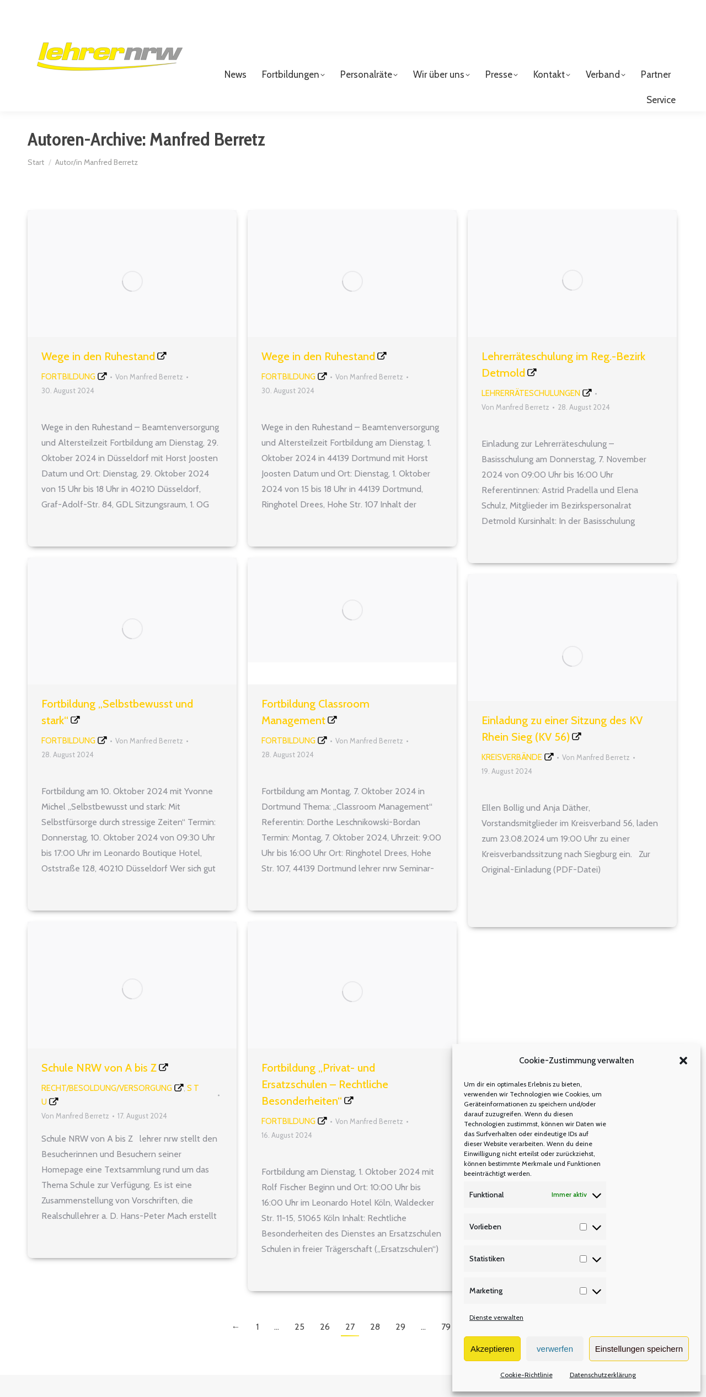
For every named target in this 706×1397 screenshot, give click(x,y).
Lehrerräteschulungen (531, 415)
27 (350, 1349)
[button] (683, 1060)
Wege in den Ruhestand (98, 378)
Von (149, 398)
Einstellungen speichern (639, 1348)
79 (446, 1349)
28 (375, 1349)
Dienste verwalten (496, 1317)
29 (400, 1349)
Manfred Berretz (207, 161)
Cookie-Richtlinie (526, 1375)
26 (325, 1349)
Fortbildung (68, 399)
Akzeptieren (492, 1348)
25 (299, 1349)
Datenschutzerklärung (603, 1375)
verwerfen (555, 1348)
